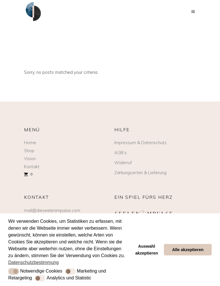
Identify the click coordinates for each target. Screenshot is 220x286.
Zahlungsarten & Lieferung (140, 172)
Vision (30, 158)
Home (30, 142)
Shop (29, 150)
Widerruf (123, 162)
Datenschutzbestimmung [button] (33, 262)
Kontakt (32, 166)
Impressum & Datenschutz (140, 142)
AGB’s (120, 152)
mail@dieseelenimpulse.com (52, 210)
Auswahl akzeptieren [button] (146, 249)
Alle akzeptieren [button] (188, 249)
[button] (13, 271)
